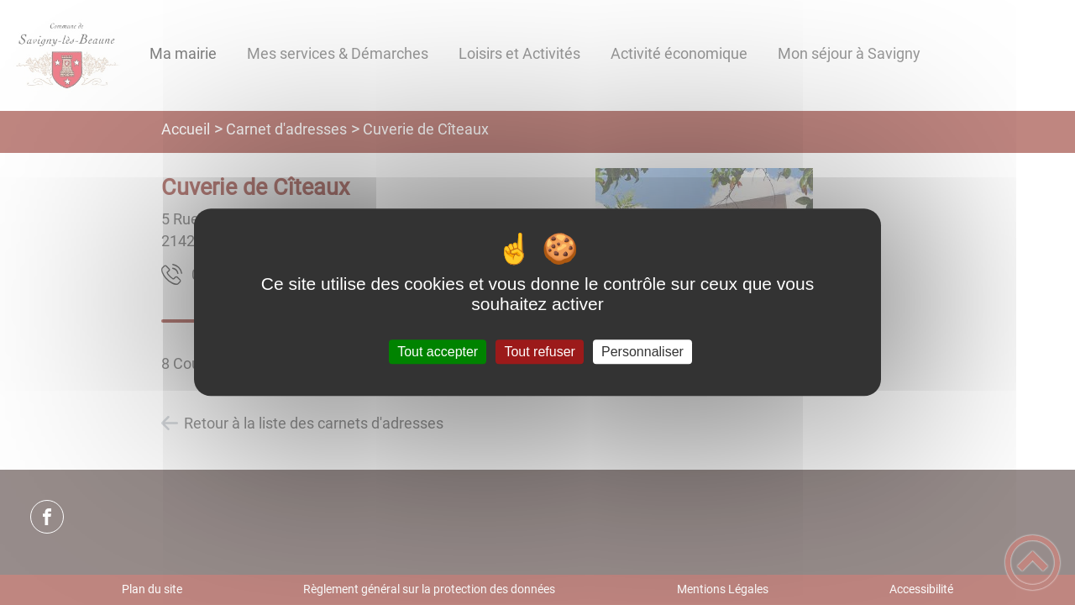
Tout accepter (437, 352)
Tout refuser (539, 352)
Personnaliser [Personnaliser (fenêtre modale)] (642, 352)
